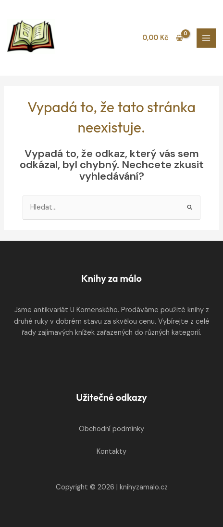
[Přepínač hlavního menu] (206, 38)
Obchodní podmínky (111, 429)
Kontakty (111, 451)
